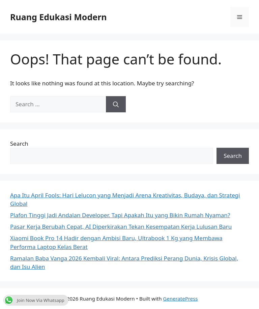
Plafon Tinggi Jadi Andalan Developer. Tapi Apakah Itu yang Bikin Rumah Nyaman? (120, 215)
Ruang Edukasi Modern (58, 17)
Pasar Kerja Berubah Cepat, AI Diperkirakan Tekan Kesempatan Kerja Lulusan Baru (121, 226)
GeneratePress (180, 298)
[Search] (116, 104)
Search (19, 143)
